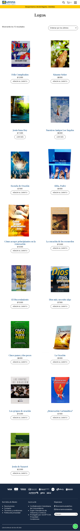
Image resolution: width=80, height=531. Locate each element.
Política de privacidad (12, 513)
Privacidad (34, 517)
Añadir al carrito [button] (20, 81)
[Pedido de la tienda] (63, 28)
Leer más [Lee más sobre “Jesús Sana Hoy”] (20, 137)
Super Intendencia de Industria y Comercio (38, 512)
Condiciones (35, 519)
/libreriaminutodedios (63, 510)
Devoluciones (9, 506)
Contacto (7, 508)
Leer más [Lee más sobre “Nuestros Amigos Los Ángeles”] (60, 137)
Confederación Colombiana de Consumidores (40, 507)
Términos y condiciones (13, 511)
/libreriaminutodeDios (63, 506)
